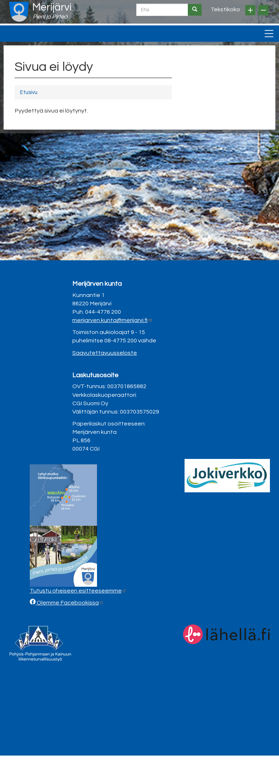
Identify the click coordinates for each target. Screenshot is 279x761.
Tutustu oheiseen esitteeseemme (78, 591)
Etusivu (28, 92)
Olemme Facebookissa (70, 603)
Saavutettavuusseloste (104, 353)
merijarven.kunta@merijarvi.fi (112, 320)
